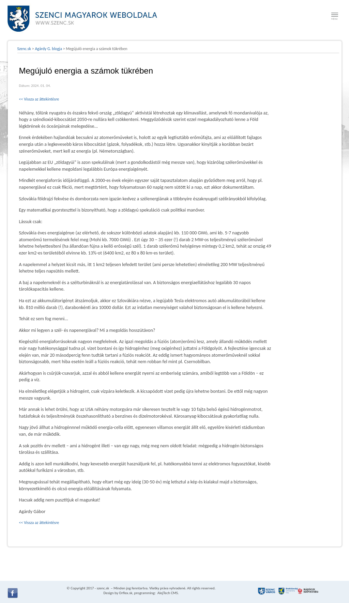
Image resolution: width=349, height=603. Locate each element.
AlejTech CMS (167, 593)
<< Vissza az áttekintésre (39, 99)
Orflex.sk (125, 593)
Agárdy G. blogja (48, 48)
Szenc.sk (24, 48)
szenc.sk (103, 588)
